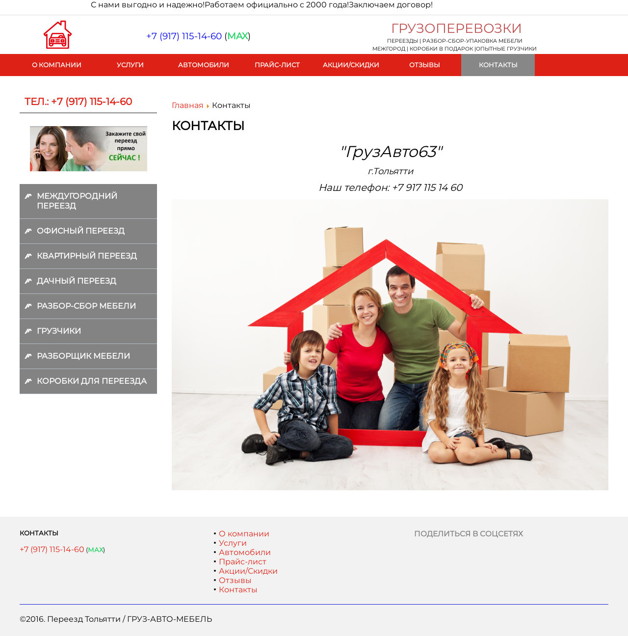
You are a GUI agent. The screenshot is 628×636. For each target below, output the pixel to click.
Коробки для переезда (92, 381)
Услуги (130, 65)
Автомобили (203, 65)
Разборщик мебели (83, 356)
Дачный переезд (76, 281)
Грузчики (59, 331)
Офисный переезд (81, 231)
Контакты (498, 65)
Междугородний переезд (77, 201)
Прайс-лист (277, 65)
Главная (188, 105)
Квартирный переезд (87, 256)
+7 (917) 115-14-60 (52, 549)
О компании (56, 65)
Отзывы (424, 65)
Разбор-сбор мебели (86, 306)
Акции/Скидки (351, 65)
